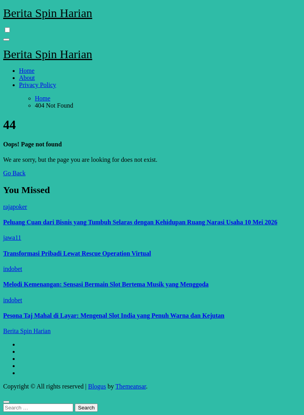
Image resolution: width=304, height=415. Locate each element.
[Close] (6, 402)
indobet (12, 268)
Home (26, 70)
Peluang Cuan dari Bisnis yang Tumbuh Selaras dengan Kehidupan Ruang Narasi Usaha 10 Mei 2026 (140, 222)
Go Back (14, 173)
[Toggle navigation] (6, 39)
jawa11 (12, 237)
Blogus (97, 386)
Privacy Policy (37, 84)
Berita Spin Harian (47, 12)
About (27, 77)
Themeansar (131, 386)
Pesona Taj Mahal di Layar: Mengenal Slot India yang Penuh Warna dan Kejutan (113, 315)
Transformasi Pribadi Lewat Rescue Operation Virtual (77, 253)
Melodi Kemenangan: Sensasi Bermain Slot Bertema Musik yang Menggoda (106, 284)
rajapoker (15, 206)
